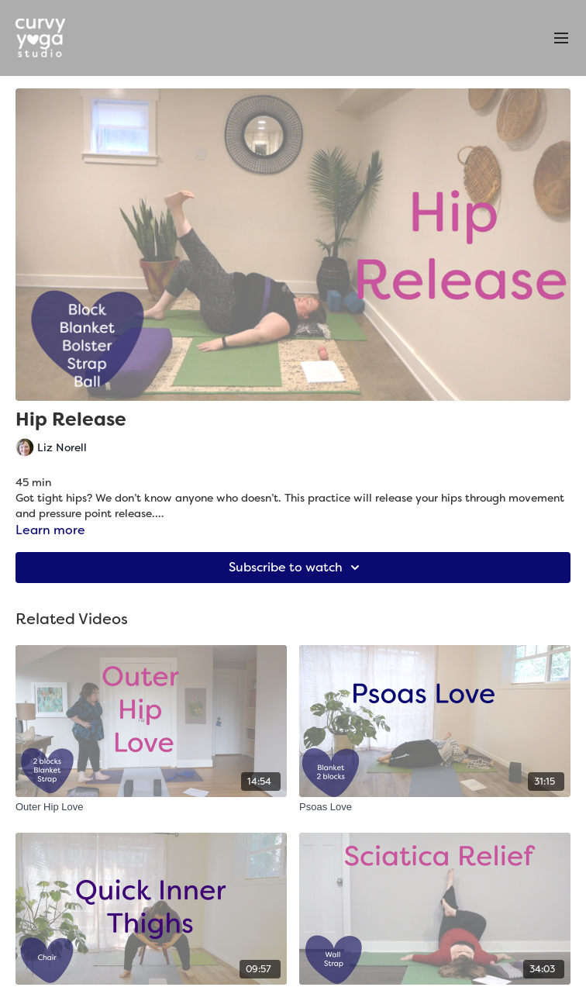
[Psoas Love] (434, 807)
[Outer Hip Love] (151, 807)
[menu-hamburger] (561, 38)
